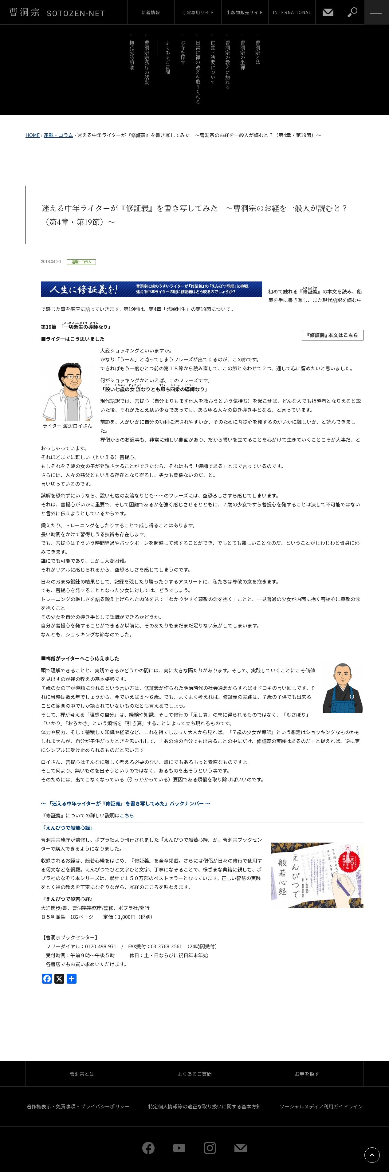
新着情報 (151, 12)
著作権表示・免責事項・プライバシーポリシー (78, 1106)
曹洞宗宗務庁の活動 (146, 62)
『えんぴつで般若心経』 (68, 827)
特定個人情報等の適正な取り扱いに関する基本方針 (204, 1106)
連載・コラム (58, 135)
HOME (33, 135)
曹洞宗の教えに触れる (227, 64)
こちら (127, 815)
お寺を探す (183, 52)
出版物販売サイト (244, 12)
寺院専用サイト (198, 12)
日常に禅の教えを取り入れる (197, 72)
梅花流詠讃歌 (131, 55)
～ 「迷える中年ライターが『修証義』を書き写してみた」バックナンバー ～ (125, 803)
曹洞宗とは (257, 52)
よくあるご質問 (167, 57)
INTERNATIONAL (292, 12)
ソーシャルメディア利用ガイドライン (321, 1106)
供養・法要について (212, 62)
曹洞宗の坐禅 (242, 55)
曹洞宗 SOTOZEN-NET (56, 12)
